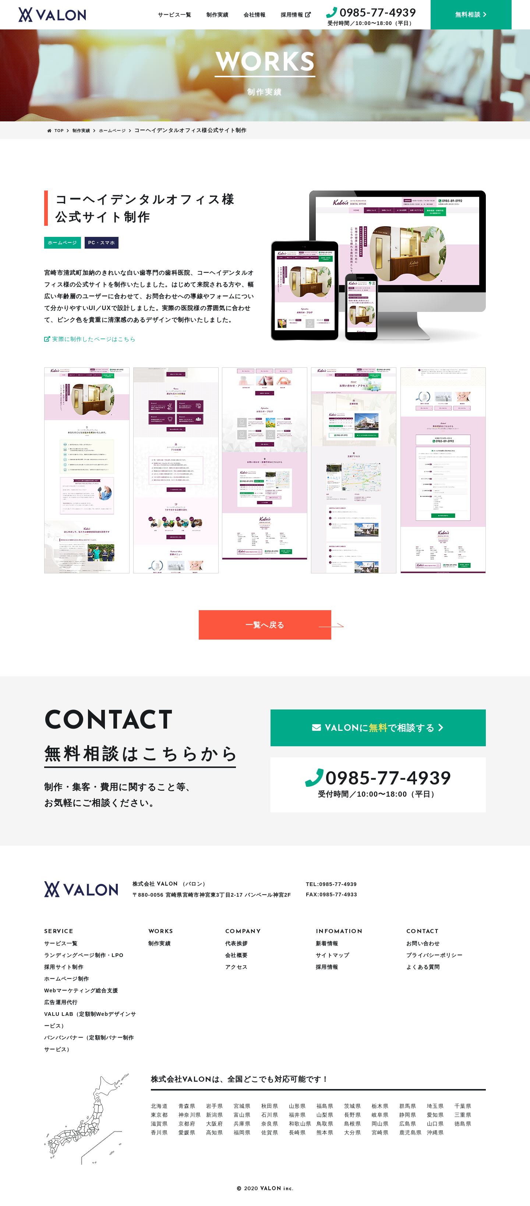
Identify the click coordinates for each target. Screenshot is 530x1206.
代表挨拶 (236, 943)
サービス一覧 (175, 15)
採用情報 (296, 15)
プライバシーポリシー (434, 955)
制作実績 (217, 15)
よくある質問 (423, 967)
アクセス (236, 967)
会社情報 (255, 15)
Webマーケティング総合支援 (81, 990)
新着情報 (327, 943)
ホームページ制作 (66, 979)
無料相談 (471, 14)
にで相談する (378, 728)
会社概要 (236, 955)
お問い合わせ (423, 943)
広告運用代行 (61, 1002)
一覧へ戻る (288, 625)
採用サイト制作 (64, 967)
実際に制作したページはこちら (93, 339)
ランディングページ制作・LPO (84, 955)
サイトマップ (333, 955)
